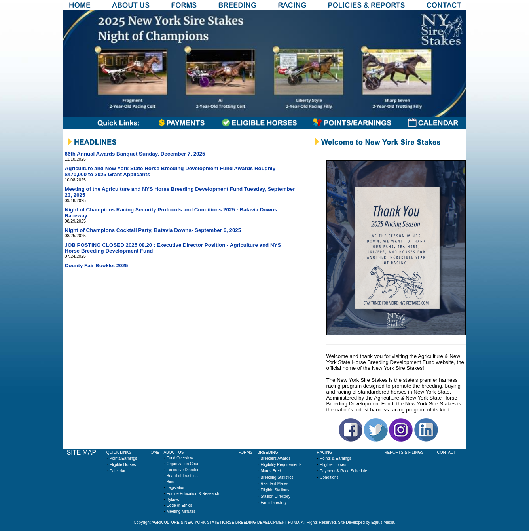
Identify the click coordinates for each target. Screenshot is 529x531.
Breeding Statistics (276, 477)
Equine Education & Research (193, 493)
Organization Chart (183, 464)
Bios (170, 482)
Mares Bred (270, 471)
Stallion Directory (275, 496)
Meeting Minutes (181, 511)
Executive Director (183, 470)
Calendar (118, 471)
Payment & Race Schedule (343, 471)
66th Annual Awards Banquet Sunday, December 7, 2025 (135, 154)
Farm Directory (273, 503)
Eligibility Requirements (280, 464)
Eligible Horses (123, 464)
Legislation (176, 487)
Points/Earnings (123, 458)
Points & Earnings (335, 458)
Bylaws (173, 499)
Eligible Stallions (274, 490)
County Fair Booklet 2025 (96, 265)
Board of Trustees (182, 476)
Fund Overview (180, 458)
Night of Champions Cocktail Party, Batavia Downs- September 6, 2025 (153, 230)
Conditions (329, 477)
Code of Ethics (179, 505)
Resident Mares (274, 484)
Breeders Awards (275, 458)
